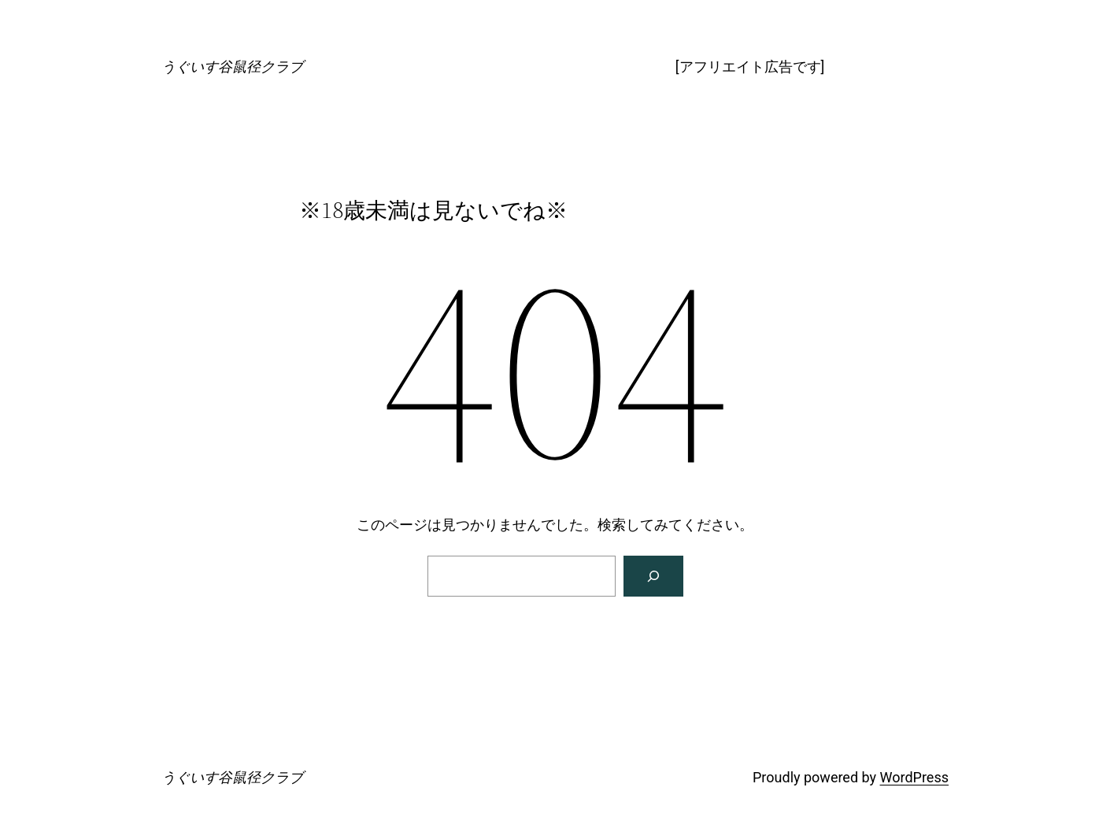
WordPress (914, 777)
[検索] (653, 576)
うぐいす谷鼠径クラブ (232, 66)
